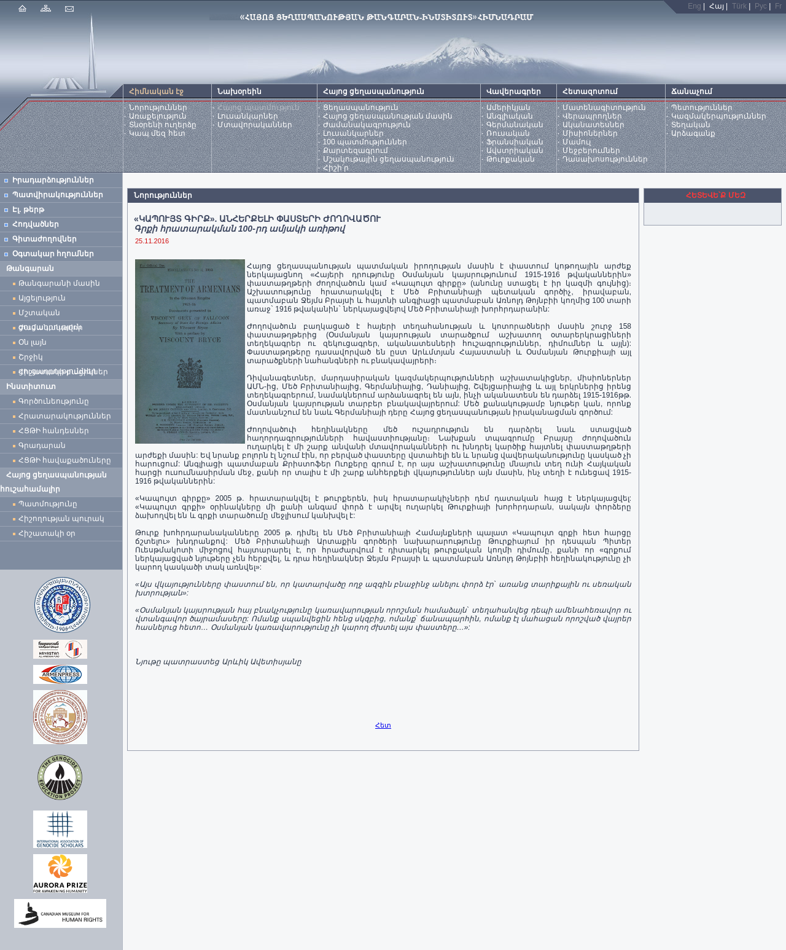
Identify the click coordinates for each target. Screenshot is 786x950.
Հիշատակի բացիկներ (65, 371)
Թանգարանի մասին (59, 283)
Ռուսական (508, 133)
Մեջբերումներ (591, 150)
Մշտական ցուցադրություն (50, 314)
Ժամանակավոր (50, 327)
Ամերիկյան (508, 107)
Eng (694, 6)
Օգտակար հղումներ (53, 253)
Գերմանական (514, 124)
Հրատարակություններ (64, 416)
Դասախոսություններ (605, 159)
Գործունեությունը (53, 401)
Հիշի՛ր (336, 167)
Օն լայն (34, 342)
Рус (761, 6)
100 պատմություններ (365, 142)
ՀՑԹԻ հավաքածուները (64, 460)
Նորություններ (158, 107)
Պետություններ (702, 107)
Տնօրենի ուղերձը (162, 124)
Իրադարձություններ (53, 180)
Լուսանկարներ (247, 116)
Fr (778, 6)
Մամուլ (576, 142)
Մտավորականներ (254, 124)
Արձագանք (693, 133)
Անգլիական (509, 116)
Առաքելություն (158, 116)
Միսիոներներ (590, 133)
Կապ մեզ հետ (157, 133)
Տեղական (690, 124)
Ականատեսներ (593, 124)
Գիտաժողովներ (44, 239)
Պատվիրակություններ (57, 194)
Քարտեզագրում (355, 150)
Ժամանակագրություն (367, 124)
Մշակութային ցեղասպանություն (388, 159)
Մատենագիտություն (604, 107)
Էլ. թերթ (28, 209)
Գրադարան (42, 445)
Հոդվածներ (35, 224)
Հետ (383, 725)
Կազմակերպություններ (718, 116)
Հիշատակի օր (47, 533)
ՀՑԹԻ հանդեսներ (55, 430)
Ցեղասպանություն (361, 107)
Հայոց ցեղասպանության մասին (388, 116)
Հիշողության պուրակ (61, 518)
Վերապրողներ (592, 116)
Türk (739, 6)
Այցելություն (42, 298)
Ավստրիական (514, 150)
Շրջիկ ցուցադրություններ (59, 358)
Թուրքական (510, 159)
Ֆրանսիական (514, 142)
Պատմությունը (47, 504)
